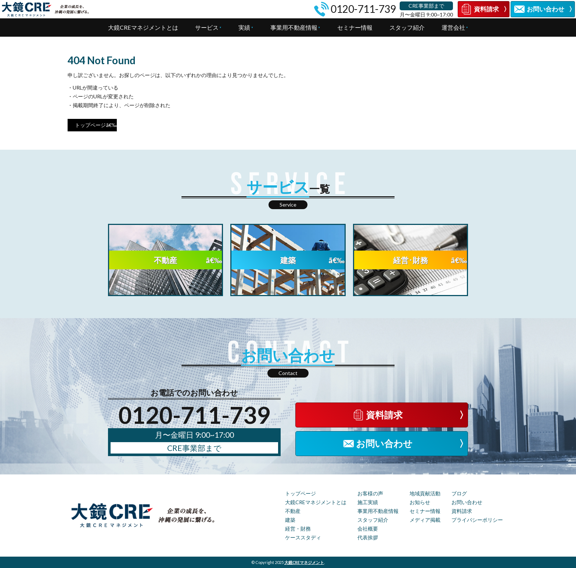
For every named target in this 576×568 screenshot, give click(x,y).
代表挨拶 (367, 537)
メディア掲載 (425, 520)
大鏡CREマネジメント (304, 562)
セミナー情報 (354, 27)
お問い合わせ (466, 502)
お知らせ (420, 502)
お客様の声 (370, 493)
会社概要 (367, 528)
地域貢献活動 (425, 493)
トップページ (90, 125)
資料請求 (461, 511)
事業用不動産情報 (293, 27)
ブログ (459, 493)
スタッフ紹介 (407, 27)
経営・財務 (298, 528)
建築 (290, 520)
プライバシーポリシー (477, 520)
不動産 (292, 511)
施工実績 (367, 502)
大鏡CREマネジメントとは (143, 27)
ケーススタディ (303, 537)
